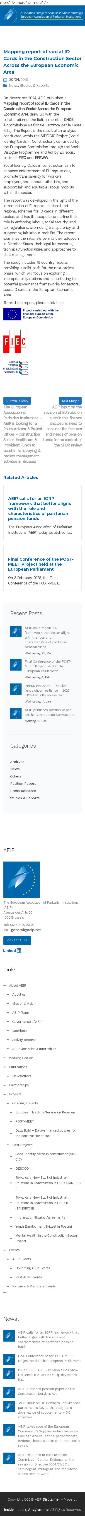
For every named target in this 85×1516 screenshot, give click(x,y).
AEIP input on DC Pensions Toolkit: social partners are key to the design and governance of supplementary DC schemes (49, 1410)
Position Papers (23, 784)
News (13, 85)
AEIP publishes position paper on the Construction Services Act (49, 712)
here (60, 303)
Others (16, 776)
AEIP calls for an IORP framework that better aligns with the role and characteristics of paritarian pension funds (47, 637)
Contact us (17, 940)
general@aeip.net (26, 930)
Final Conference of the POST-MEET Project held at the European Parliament (48, 666)
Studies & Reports (34, 85)
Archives (17, 762)
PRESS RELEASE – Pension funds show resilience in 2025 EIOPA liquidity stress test (47, 690)
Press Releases (23, 791)
